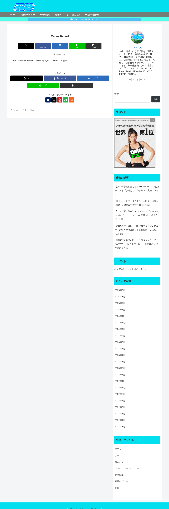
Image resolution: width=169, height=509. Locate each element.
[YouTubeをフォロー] (59, 99)
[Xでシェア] (26, 46)
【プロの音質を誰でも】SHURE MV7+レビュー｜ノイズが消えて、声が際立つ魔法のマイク (137, 190)
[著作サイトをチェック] (48, 99)
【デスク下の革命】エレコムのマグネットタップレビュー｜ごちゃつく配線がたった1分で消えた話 (137, 215)
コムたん (137, 47)
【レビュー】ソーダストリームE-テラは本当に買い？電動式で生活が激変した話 (136, 203)
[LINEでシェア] (77, 46)
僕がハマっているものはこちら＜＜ (84, 19)
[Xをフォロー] (54, 99)
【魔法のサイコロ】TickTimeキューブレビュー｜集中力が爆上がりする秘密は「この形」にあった (136, 230)
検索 (116, 94)
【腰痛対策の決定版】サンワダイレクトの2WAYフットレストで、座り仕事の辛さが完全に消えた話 (136, 244)
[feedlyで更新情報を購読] (65, 99)
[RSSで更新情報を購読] (71, 99)
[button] (93, 46)
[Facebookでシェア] (43, 46)
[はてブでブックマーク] (60, 46)
